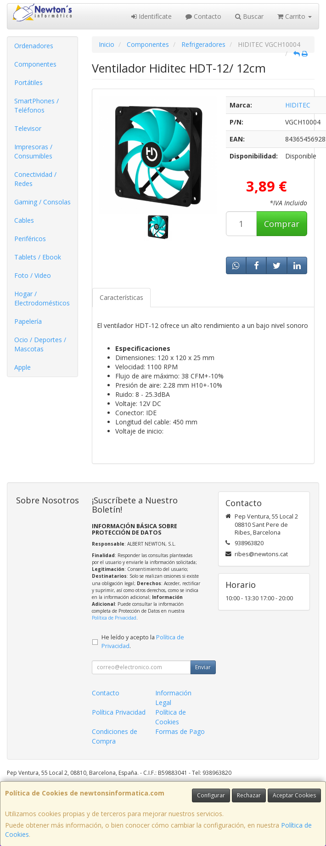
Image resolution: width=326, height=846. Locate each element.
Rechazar (249, 795)
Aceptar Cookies (294, 795)
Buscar (249, 16)
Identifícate (151, 16)
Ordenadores (33, 45)
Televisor (27, 128)
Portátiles (28, 82)
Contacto (203, 16)
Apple (22, 367)
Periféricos (30, 238)
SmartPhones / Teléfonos (36, 105)
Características (121, 297)
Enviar (203, 667)
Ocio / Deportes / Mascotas (40, 344)
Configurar (211, 795)
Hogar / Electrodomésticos (42, 298)
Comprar (281, 223)
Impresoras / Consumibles (33, 151)
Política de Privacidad (114, 618)
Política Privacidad (119, 712)
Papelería (28, 321)
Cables (24, 220)
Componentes (35, 64)
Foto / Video (32, 275)
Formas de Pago (180, 731)
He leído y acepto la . (142, 641)
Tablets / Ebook (37, 257)
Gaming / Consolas (42, 201)
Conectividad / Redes (35, 179)
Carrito (294, 16)
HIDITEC (297, 105)
